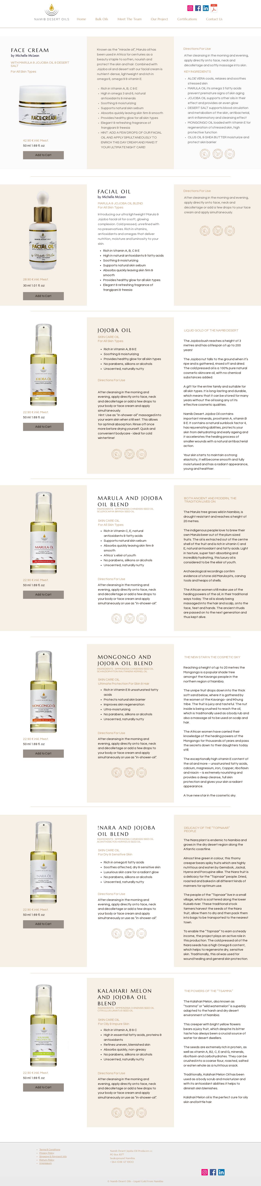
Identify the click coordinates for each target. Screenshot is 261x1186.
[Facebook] (198, 8)
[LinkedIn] (206, 8)
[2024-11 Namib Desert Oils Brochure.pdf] (214, 9)
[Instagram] (190, 8)
